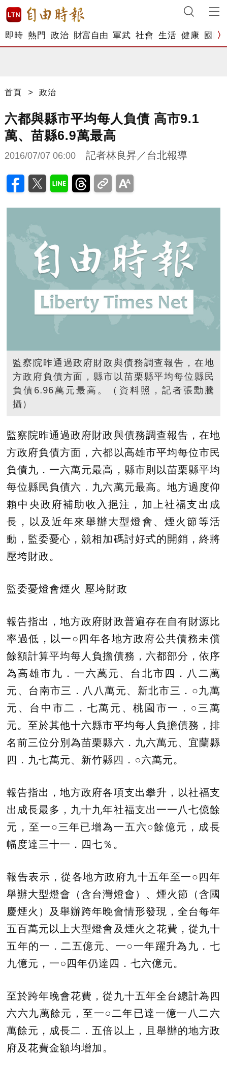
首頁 (13, 92)
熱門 (37, 35)
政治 (60, 35)
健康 (190, 35)
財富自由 (91, 35)
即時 (14, 35)
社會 (144, 35)
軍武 (122, 35)
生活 (167, 35)
